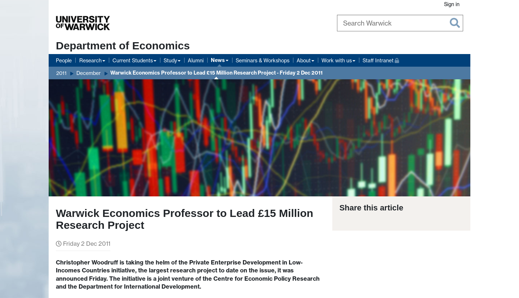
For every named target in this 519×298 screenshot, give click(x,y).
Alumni (196, 60)
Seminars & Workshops (262, 60)
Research (90, 60)
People (64, 60)
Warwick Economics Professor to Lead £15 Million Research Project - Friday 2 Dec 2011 (216, 73)
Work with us (336, 60)
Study (170, 60)
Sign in (452, 4)
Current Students (132, 60)
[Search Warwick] (400, 23)
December (88, 73)
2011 (61, 73)
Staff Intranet (381, 59)
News (218, 60)
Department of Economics (123, 46)
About (304, 60)
